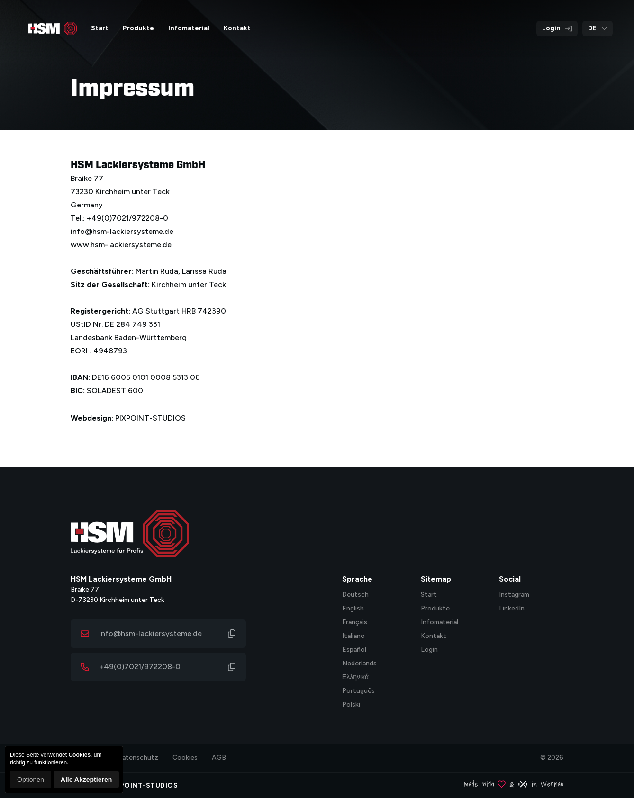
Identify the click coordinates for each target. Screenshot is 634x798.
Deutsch (355, 595)
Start (429, 595)
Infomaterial (439, 622)
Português (358, 691)
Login (557, 28)
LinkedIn (512, 608)
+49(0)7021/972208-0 (140, 666)
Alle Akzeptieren (86, 779)
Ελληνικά (355, 677)
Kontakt (433, 636)
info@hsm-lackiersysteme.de (150, 633)
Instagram (514, 595)
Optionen (30, 779)
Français (354, 622)
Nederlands (359, 663)
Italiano (353, 636)
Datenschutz (138, 757)
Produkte (435, 608)
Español (354, 650)
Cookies (185, 757)
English (353, 608)
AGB (219, 757)
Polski (351, 704)
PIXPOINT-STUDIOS (150, 417)
